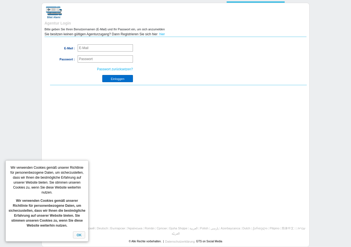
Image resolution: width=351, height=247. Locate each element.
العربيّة (176, 233)
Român (149, 228)
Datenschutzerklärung (180, 241)
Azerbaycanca (230, 228)
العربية (194, 228)
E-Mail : (69, 48)
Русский (89, 228)
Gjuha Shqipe (178, 228)
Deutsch (102, 228)
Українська (134, 228)
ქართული (260, 228)
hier (162, 34)
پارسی (215, 228)
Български (117, 228)
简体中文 (288, 228)
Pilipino (274, 228)
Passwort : (67, 59)
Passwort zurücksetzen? (115, 69)
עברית (301, 228)
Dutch (246, 228)
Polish (204, 228)
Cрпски (162, 228)
